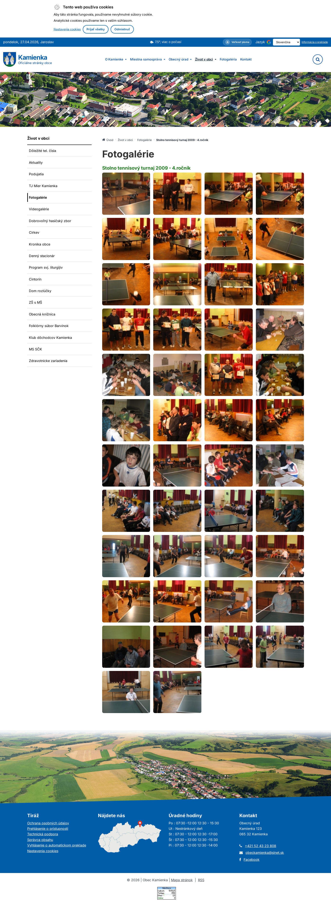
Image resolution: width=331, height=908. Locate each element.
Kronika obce (39, 244)
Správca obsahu (40, 840)
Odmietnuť (122, 29)
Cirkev (34, 232)
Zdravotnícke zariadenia (48, 361)
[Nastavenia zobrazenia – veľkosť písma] (230, 42)
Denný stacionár (42, 256)
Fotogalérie (38, 197)
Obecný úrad (180, 59)
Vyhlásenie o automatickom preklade (56, 845)
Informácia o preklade (315, 42)
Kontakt (246, 59)
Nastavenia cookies (67, 29)
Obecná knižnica (42, 314)
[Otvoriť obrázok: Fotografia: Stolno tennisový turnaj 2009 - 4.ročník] (126, 194)
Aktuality (36, 162)
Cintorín (35, 279)
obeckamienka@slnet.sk (265, 852)
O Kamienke (116, 59)
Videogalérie (39, 209)
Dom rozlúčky (40, 291)
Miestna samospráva (147, 59)
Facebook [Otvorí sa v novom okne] (251, 859)
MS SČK (35, 349)
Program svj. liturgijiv (46, 267)
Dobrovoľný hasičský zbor (50, 221)
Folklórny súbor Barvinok (49, 326)
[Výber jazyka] (283, 42)
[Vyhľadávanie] (318, 59)
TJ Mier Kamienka (43, 186)
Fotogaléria (228, 59)
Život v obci (205, 59)
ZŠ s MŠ (35, 302)
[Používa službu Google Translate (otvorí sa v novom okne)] (261, 42)
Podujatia (36, 174)
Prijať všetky (96, 29)
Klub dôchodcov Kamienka (50, 337)
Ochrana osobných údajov (48, 823)
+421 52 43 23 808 (260, 846)
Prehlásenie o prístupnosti (47, 828)
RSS (201, 880)
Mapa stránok (182, 880)
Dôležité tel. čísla (42, 151)
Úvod (107, 139)
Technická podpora (42, 834)
